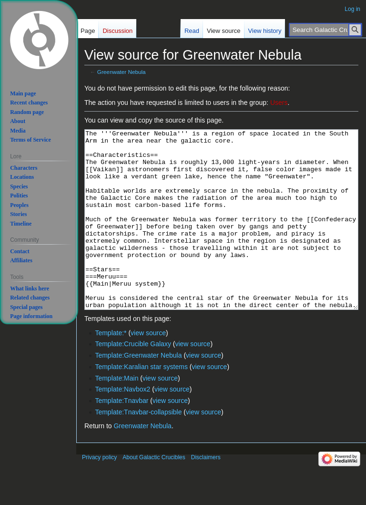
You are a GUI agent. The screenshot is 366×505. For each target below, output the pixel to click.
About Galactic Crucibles (153, 493)
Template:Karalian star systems (141, 402)
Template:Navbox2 (122, 425)
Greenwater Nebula (121, 72)
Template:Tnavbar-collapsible (138, 448)
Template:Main (116, 414)
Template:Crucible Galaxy (133, 379)
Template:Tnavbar (121, 436)
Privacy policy (99, 493)
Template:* (110, 368)
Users (279, 102)
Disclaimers (206, 493)
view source (148, 368)
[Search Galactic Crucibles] (325, 30)
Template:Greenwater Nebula (138, 391)
